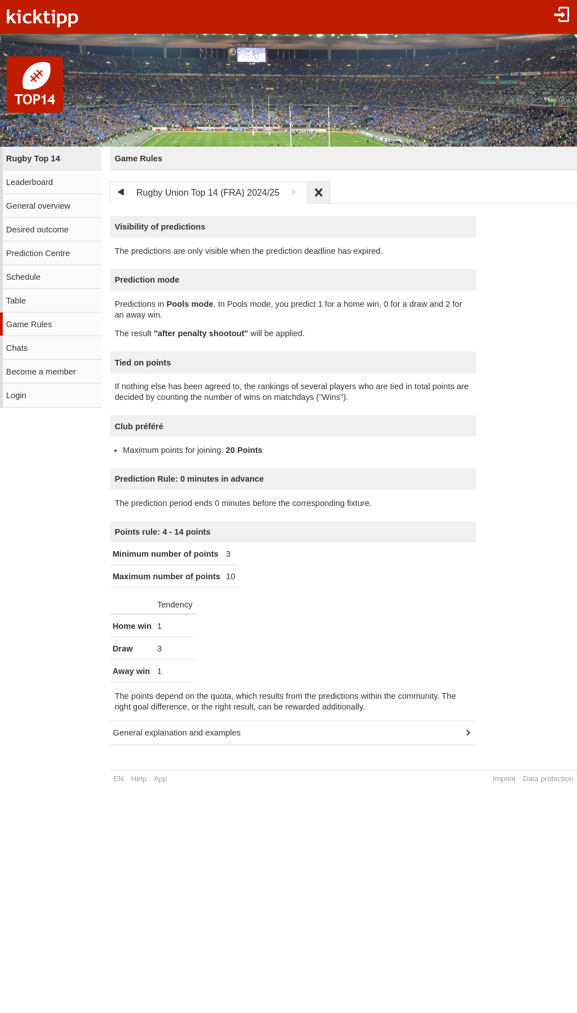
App (160, 778)
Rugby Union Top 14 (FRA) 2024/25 (207, 192)
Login (16, 395)
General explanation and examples (177, 732)
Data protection (548, 778)
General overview (38, 205)
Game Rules (29, 324)
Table (16, 300)
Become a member (41, 371)
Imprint (503, 778)
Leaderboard (29, 182)
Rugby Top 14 (33, 158)
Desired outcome (37, 229)
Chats (17, 348)
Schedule (23, 276)
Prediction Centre (38, 253)
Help (139, 778)
